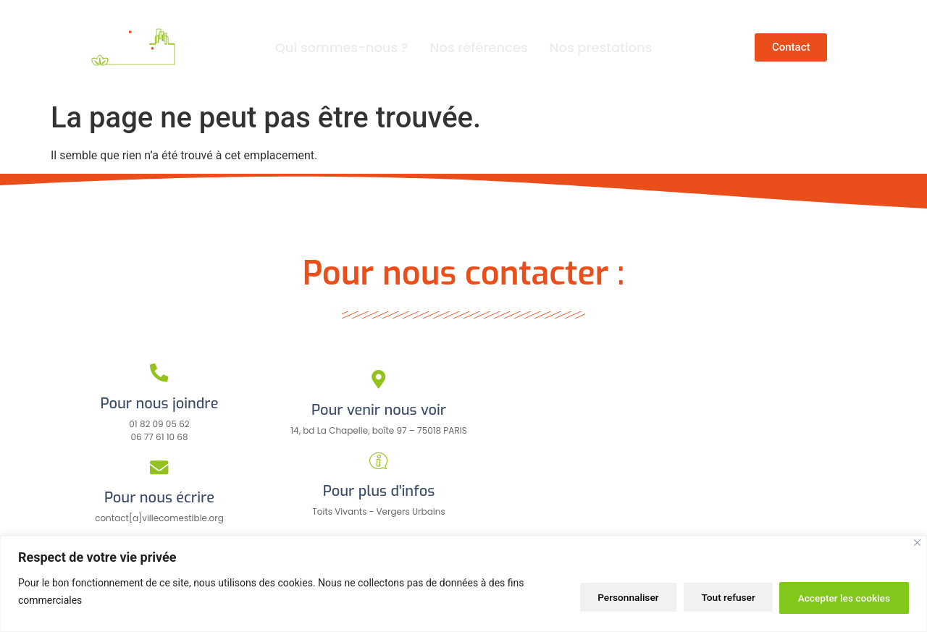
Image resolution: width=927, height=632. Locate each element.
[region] (463, 584)
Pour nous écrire (159, 497)
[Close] (917, 542)
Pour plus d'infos (379, 491)
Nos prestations (601, 47)
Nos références (479, 47)
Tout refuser (717, 596)
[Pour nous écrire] (160, 467)
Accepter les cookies (841, 596)
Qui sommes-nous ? (341, 47)
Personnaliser (611, 596)
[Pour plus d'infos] (378, 461)
